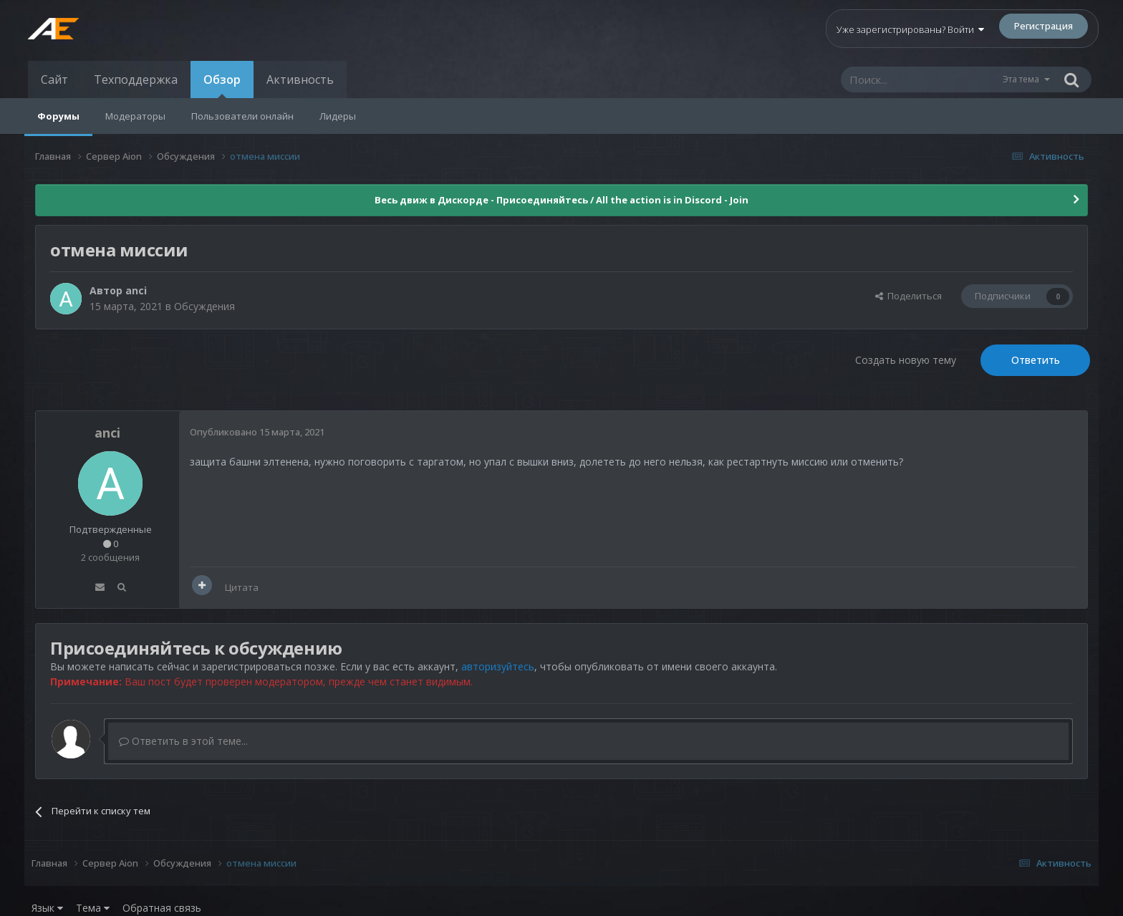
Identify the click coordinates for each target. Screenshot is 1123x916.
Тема (93, 908)
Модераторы (135, 116)
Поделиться (908, 295)
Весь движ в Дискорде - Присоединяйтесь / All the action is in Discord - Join (561, 199)
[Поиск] (921, 79)
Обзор (222, 85)
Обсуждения (204, 306)
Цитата (242, 587)
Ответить (1035, 360)
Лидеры (337, 116)
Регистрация (1043, 25)
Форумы (58, 116)
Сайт (54, 79)
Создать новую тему (905, 360)
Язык (47, 908)
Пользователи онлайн (242, 116)
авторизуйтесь (497, 666)
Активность (300, 79)
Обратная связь (161, 908)
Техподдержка (136, 79)
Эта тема (1021, 79)
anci (136, 290)
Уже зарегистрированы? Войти (910, 29)
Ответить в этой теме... (183, 741)
